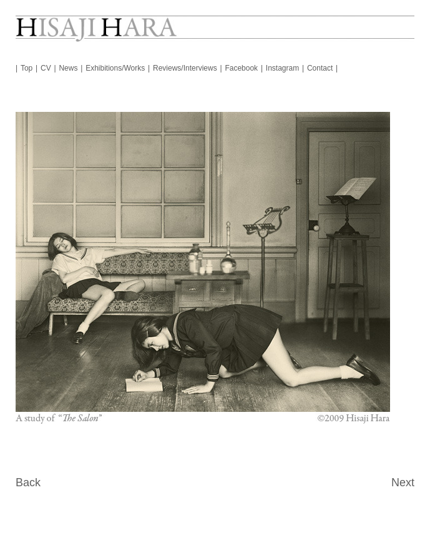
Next (402, 482)
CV (46, 68)
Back (28, 482)
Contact (320, 68)
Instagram (282, 68)
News (68, 68)
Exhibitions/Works (115, 68)
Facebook (241, 68)
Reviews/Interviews (185, 68)
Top (26, 68)
